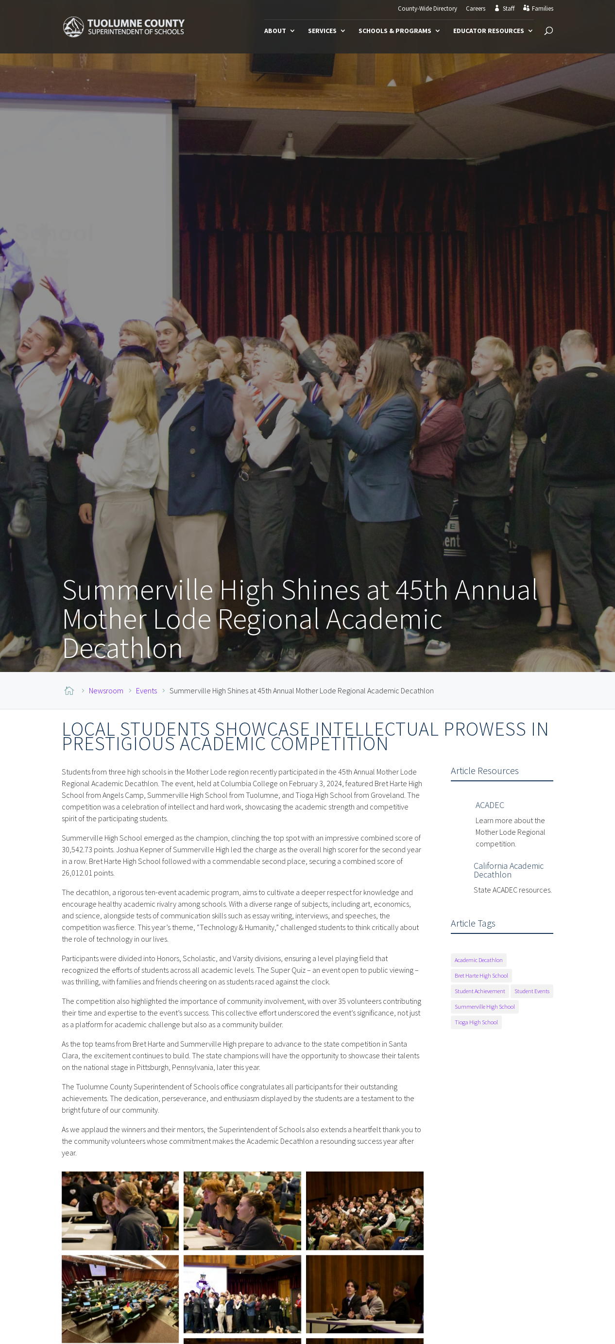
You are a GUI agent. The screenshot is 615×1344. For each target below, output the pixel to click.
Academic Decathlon (479, 960)
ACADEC (490, 804)
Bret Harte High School (481, 975)
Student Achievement (480, 991)
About (275, 31)
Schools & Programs (395, 31)
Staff (508, 9)
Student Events (531, 991)
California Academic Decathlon (509, 870)
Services (322, 31)
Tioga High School (476, 1022)
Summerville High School (485, 1006)
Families (542, 9)
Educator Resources (488, 31)
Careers (475, 9)
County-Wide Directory (427, 9)
